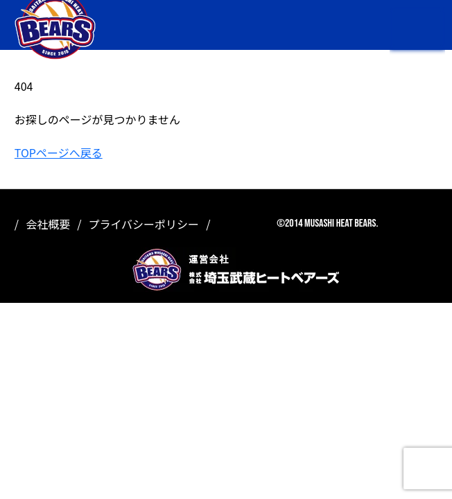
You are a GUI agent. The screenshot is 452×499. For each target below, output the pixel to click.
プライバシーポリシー (143, 224)
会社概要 (48, 224)
